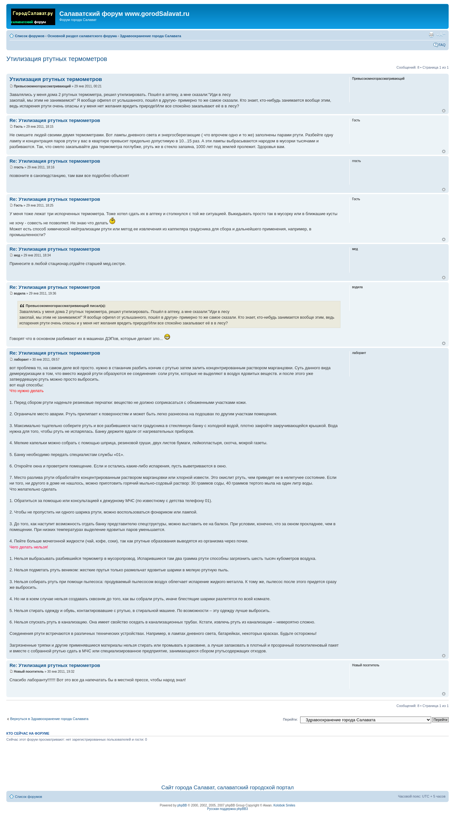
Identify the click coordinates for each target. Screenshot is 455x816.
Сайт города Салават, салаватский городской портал (227, 788)
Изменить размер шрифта (440, 34)
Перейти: (290, 719)
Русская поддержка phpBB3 (227, 809)
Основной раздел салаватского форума (82, 36)
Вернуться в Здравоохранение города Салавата (49, 719)
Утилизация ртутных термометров (56, 58)
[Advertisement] (227, 762)
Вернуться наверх (443, 110)
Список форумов (29, 36)
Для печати (431, 34)
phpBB (182, 805)
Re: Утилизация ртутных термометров (55, 120)
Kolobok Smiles (284, 805)
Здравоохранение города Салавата (150, 36)
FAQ (442, 45)
